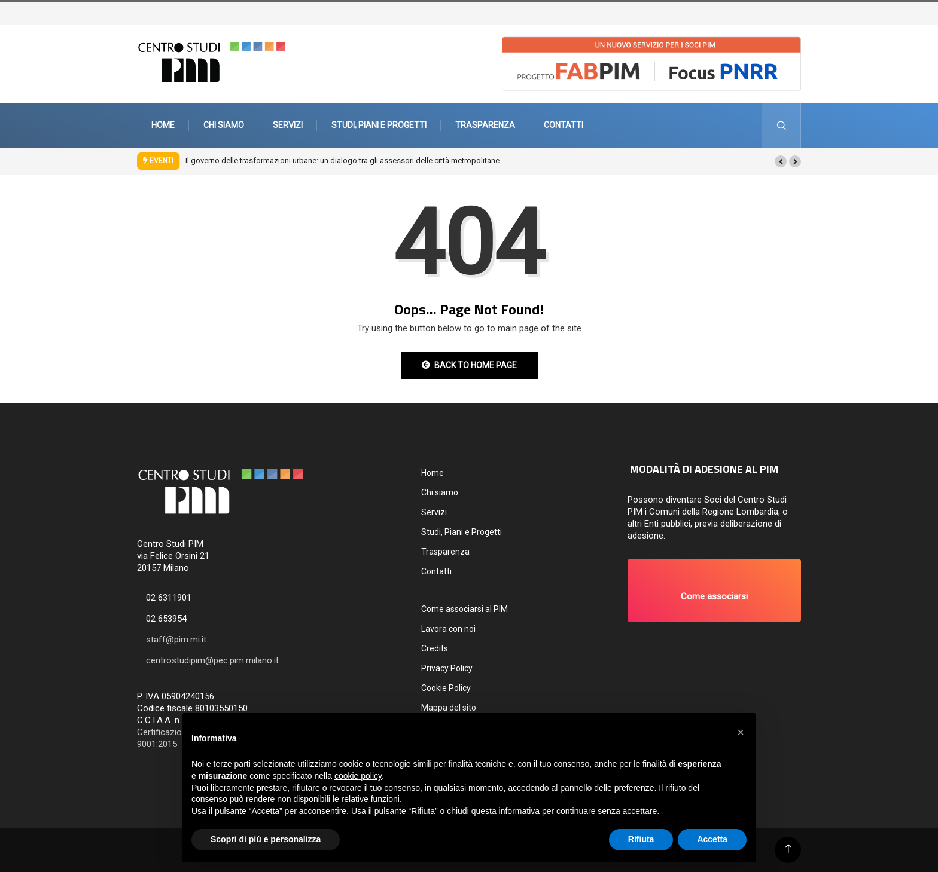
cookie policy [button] (358, 776)
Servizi (288, 125)
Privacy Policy (447, 668)
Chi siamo (223, 125)
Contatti (563, 125)
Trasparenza (485, 125)
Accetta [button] (712, 839)
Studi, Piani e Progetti (379, 125)
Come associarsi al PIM (464, 609)
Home (163, 125)
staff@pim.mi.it (176, 639)
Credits (434, 648)
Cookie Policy (446, 688)
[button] (781, 161)
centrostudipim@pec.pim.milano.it (212, 660)
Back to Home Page (469, 365)
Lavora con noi (448, 629)
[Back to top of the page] (788, 849)
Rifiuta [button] (641, 839)
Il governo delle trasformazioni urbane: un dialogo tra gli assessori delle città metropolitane (342, 160)
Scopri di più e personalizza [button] (266, 839)
